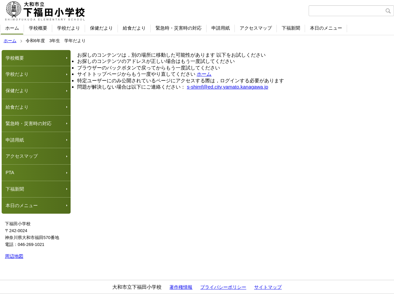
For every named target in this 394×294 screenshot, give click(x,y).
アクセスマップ (256, 28)
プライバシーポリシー (223, 287)
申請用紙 (220, 28)
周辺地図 (14, 256)
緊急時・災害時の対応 (179, 28)
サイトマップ (268, 287)
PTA (10, 172)
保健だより (101, 28)
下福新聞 (291, 28)
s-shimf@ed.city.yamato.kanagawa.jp (227, 87)
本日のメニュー (326, 28)
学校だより (68, 28)
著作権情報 (180, 287)
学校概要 (38, 28)
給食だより (134, 28)
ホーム (12, 28)
